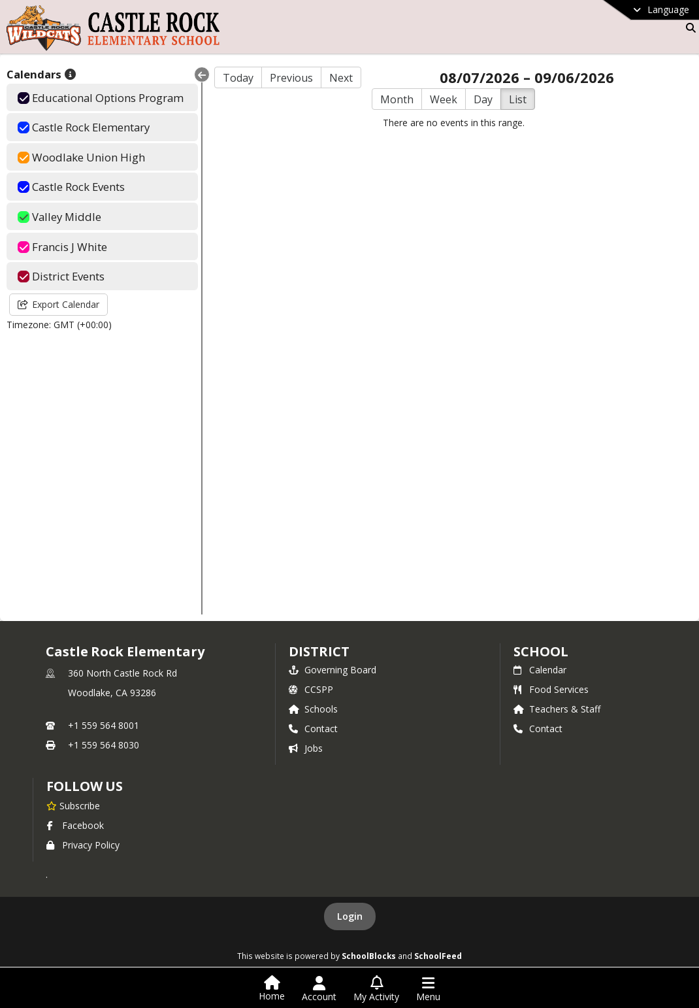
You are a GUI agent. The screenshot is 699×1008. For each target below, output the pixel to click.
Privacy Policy (83, 845)
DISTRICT (319, 651)
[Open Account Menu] (319, 989)
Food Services (551, 689)
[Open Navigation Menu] (428, 989)
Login (350, 916)
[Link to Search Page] (688, 28)
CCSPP (311, 689)
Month (397, 99)
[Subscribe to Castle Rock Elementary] (73, 805)
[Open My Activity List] (376, 989)
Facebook (75, 825)
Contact (313, 728)
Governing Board (332, 670)
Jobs (306, 748)
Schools (313, 709)
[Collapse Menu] (202, 74)
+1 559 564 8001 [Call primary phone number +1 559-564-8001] (103, 725)
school (540, 651)
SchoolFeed (438, 955)
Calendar (539, 670)
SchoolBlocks (369, 955)
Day (483, 99)
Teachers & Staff (556, 709)
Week (443, 99)
